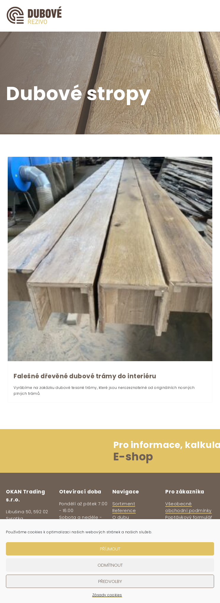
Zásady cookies (107, 594)
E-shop (133, 456)
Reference (124, 511)
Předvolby (110, 581)
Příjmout (110, 549)
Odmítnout (110, 565)
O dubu (120, 517)
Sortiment (123, 504)
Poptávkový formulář (188, 517)
